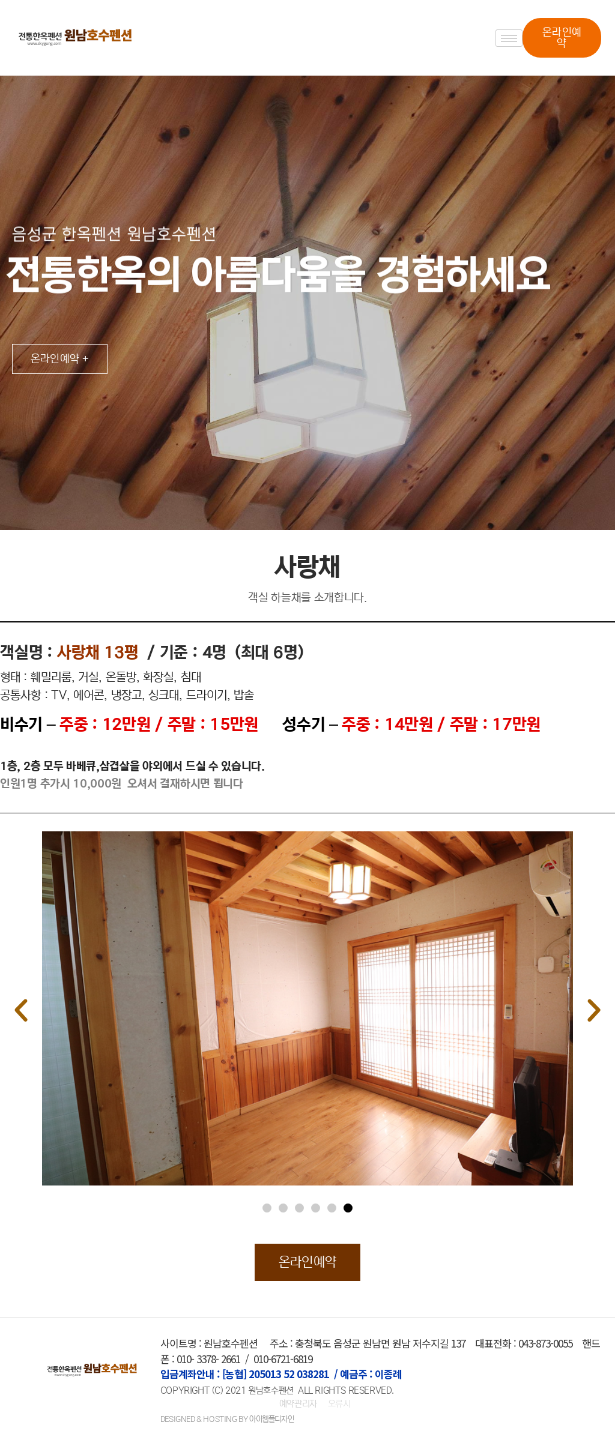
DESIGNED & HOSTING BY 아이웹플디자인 (227, 1419)
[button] (562, 38)
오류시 (339, 1404)
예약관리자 (299, 1404)
